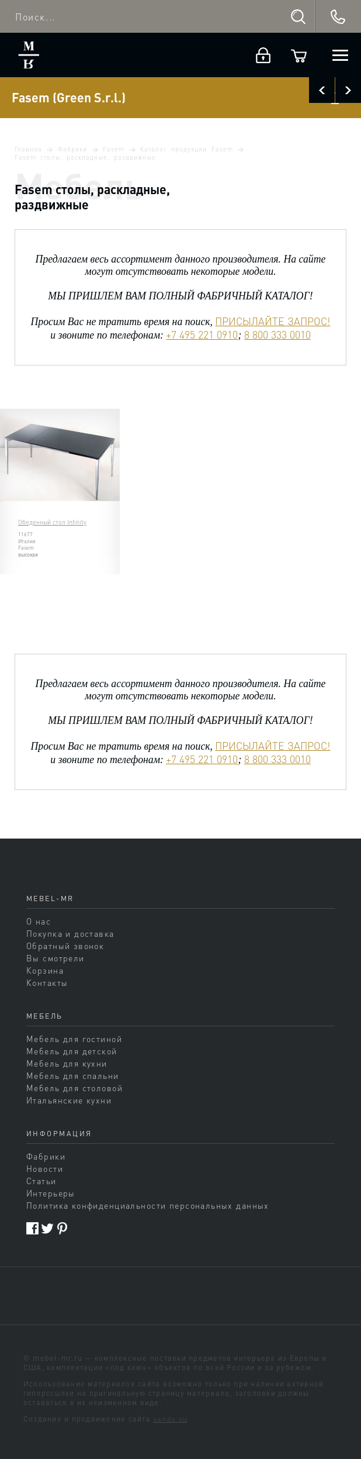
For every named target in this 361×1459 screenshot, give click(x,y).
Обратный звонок (65, 945)
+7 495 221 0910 (202, 334)
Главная (28, 149)
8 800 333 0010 (277, 334)
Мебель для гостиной (74, 1038)
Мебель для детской (71, 1051)
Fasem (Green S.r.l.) (69, 97)
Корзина (45, 970)
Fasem (113, 149)
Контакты (47, 982)
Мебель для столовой (74, 1087)
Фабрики (72, 149)
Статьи (41, 1180)
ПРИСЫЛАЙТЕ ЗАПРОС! (272, 321)
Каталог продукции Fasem (186, 149)
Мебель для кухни (66, 1063)
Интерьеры (50, 1193)
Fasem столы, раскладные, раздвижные (85, 157)
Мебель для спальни (72, 1075)
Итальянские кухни (69, 1100)
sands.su (170, 1418)
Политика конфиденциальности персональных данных (147, 1205)
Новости (44, 1168)
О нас (38, 921)
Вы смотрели (55, 958)
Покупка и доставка (70, 933)
